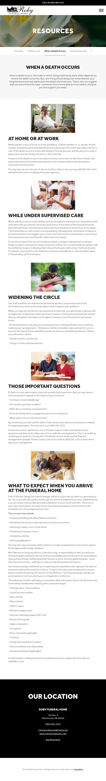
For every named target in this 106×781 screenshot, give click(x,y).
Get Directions (53, 740)
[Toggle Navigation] (91, 50)
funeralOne (78, 769)
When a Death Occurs (55, 51)
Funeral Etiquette (78, 51)
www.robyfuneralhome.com (53, 733)
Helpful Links (33, 51)
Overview (18, 51)
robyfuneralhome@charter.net (53, 730)
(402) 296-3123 (57, 3)
